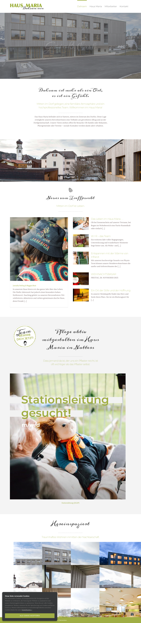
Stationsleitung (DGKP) (71, 503)
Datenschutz (63, 620)
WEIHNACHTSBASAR (103, 274)
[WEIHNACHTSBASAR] (81, 278)
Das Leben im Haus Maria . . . (107, 218)
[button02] (25, 325)
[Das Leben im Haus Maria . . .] (81, 223)
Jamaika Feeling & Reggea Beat (24, 286)
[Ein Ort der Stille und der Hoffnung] (81, 295)
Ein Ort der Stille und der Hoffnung (110, 290)
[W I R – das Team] (81, 240)
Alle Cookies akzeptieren (30, 616)
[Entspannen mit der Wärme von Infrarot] (81, 258)
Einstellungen (27, 610)
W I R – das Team (101, 236)
